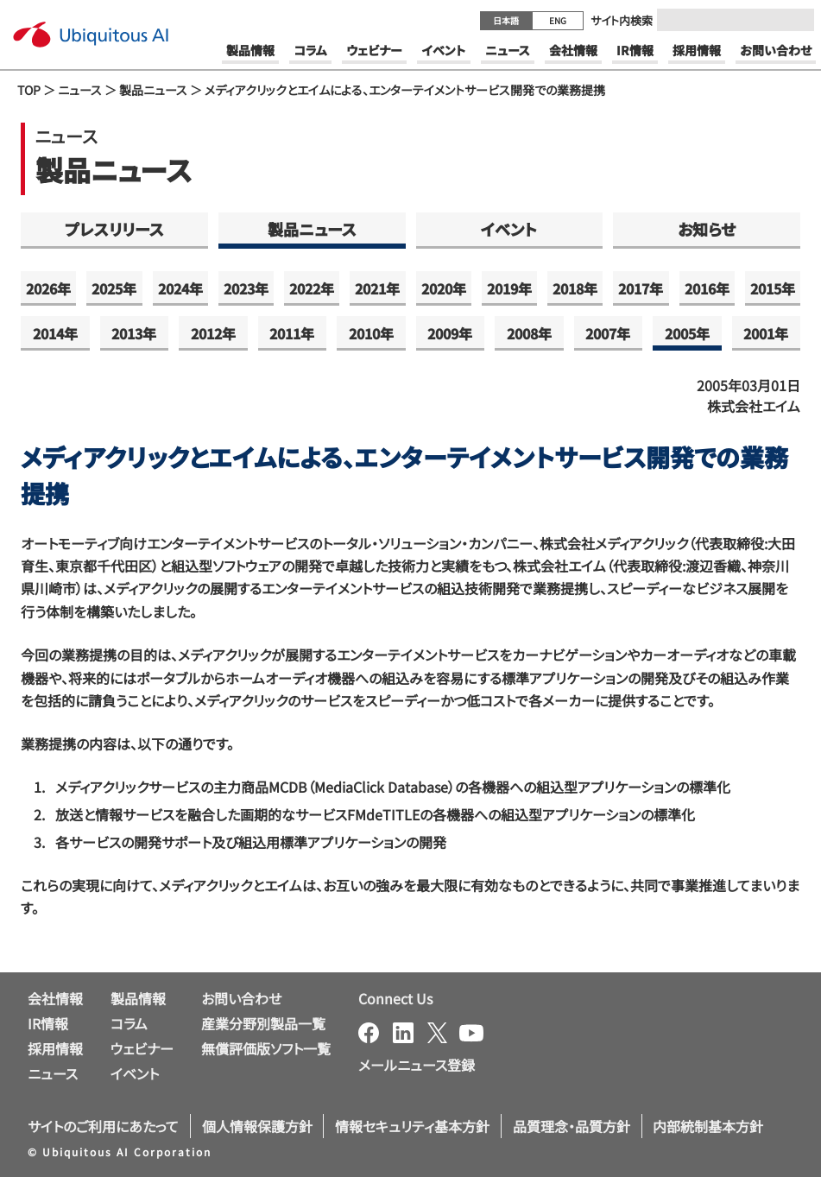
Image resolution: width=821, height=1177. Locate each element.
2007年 (607, 333)
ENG (557, 20)
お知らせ (707, 229)
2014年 (55, 333)
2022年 (311, 288)
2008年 (529, 333)
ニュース (80, 89)
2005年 (687, 333)
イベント (509, 229)
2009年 (449, 333)
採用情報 (55, 1048)
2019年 (509, 288)
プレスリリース (114, 229)
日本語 (506, 20)
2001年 (765, 333)
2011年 (291, 333)
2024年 (180, 288)
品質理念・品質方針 (571, 1126)
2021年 (377, 288)
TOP (29, 89)
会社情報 (55, 998)
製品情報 (138, 998)
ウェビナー (142, 1048)
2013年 (133, 333)
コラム (129, 1023)
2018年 (575, 288)
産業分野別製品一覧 (263, 1023)
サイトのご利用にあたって (103, 1126)
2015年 (772, 288)
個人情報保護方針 (257, 1126)
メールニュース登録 (416, 1064)
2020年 (443, 288)
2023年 (246, 288)
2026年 (48, 288)
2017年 (640, 288)
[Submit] (796, 19)
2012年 (213, 333)
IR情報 (48, 1023)
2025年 (114, 288)
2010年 (371, 333)
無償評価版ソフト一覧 (266, 1048)
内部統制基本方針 (708, 1126)
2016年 (707, 288)
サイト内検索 (621, 20)
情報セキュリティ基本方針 (412, 1126)
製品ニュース (153, 89)
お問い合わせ (241, 998)
